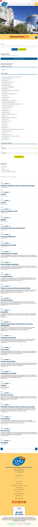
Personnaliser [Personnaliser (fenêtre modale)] (27, 523)
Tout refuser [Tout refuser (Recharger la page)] (19, 523)
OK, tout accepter (11, 523)
